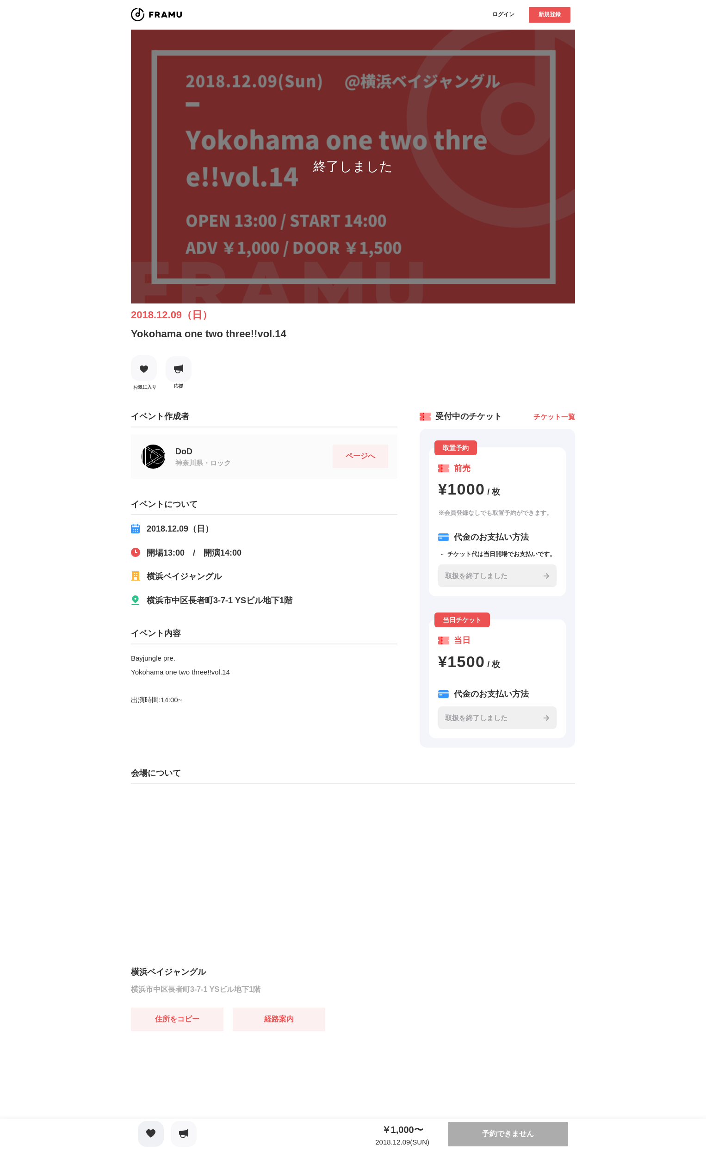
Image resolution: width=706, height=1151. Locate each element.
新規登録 (550, 14)
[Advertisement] (200, 1089)
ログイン (503, 14)
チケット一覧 (554, 417)
